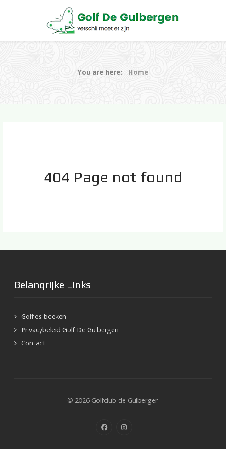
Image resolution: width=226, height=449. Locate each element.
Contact (33, 343)
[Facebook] (104, 427)
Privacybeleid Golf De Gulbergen (70, 329)
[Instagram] (124, 427)
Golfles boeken (43, 316)
